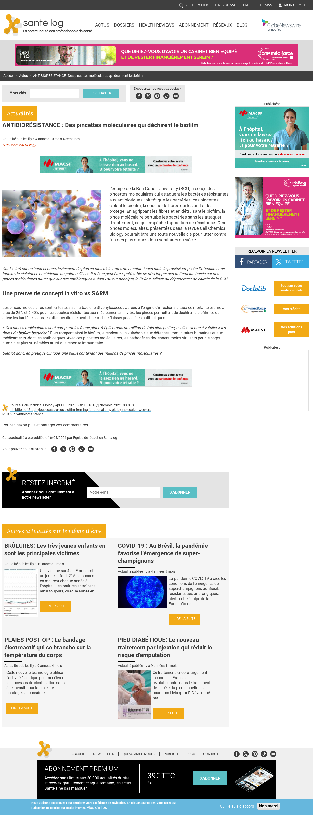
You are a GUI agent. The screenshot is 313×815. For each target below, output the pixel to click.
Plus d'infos (97, 807)
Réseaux (222, 25)
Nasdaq (267, 21)
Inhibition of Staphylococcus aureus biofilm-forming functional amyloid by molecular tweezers (80, 410)
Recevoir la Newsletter (272, 251)
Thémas (265, 5)
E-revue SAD (226, 5)
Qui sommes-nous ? (139, 754)
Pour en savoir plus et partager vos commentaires (45, 425)
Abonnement (194, 25)
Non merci (268, 806)
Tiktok (166, 95)
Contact (210, 754)
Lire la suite (56, 606)
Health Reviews (156, 25)
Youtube (91, 448)
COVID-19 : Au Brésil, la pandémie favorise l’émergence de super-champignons (163, 553)
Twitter (148, 95)
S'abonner (179, 492)
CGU (191, 754)
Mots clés (17, 93)
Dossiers (124, 25)
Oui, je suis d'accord (237, 806)
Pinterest (157, 95)
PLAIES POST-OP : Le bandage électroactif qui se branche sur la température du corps (47, 647)
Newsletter (103, 754)
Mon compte (296, 5)
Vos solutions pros (291, 329)
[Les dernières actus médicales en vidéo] (272, 409)
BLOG (242, 25)
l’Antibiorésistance (29, 414)
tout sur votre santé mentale (291, 288)
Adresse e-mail (100, 484)
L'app (247, 5)
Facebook (139, 95)
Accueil (8, 76)
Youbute (176, 95)
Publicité (172, 754)
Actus (102, 25)
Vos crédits (291, 309)
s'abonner (210, 778)
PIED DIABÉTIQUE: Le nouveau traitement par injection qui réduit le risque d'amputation (165, 647)
